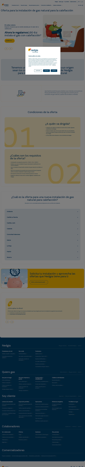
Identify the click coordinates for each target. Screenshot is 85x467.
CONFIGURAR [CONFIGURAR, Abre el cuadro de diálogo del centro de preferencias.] (38, 70)
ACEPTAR (54, 70)
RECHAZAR (46, 70)
